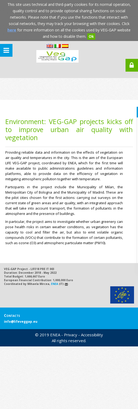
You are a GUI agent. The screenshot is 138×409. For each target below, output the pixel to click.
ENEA (54, 284)
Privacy (70, 334)
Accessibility (92, 334)
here (11, 29)
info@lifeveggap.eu (20, 321)
